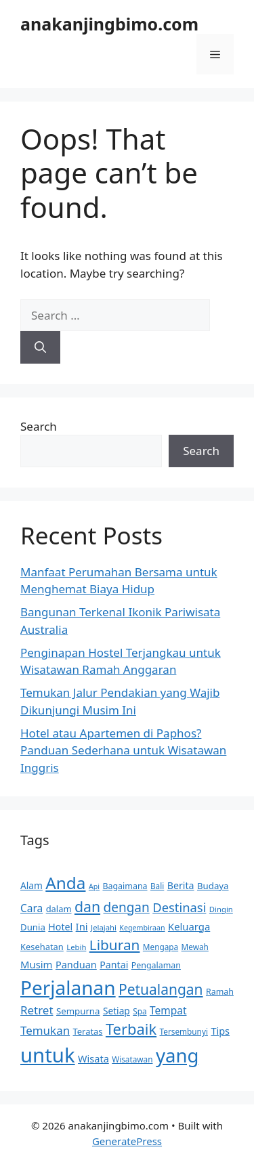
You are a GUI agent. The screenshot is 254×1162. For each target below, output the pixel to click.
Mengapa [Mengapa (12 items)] (160, 946)
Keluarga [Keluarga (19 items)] (189, 926)
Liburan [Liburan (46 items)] (114, 944)
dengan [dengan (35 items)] (127, 907)
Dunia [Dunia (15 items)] (32, 927)
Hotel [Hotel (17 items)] (60, 926)
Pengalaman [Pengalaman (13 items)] (156, 965)
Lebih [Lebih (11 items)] (76, 947)
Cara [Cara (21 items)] (31, 908)
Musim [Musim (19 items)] (36, 964)
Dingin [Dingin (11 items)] (221, 909)
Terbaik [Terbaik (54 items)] (131, 1029)
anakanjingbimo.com (109, 23)
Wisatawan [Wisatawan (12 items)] (132, 1059)
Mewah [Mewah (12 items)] (195, 946)
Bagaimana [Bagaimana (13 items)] (124, 886)
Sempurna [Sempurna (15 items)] (78, 1011)
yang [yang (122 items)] (177, 1055)
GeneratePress (127, 1141)
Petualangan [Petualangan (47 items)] (161, 989)
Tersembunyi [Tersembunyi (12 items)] (184, 1031)
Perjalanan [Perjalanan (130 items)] (68, 987)
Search (38, 426)
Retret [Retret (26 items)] (37, 1010)
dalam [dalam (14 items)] (59, 909)
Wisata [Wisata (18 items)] (93, 1058)
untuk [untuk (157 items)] (47, 1055)
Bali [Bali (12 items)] (157, 885)
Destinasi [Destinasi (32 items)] (179, 907)
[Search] (40, 347)
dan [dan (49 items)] (87, 906)
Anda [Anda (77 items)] (65, 883)
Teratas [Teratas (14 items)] (88, 1031)
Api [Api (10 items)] (94, 886)
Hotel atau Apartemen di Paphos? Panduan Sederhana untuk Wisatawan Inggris (123, 750)
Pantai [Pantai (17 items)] (114, 964)
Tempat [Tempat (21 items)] (168, 1010)
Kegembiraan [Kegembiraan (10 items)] (142, 927)
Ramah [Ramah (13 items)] (220, 991)
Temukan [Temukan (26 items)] (45, 1030)
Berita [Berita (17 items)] (180, 885)
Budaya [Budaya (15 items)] (213, 886)
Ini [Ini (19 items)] (82, 926)
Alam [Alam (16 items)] (31, 885)
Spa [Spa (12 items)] (139, 1011)
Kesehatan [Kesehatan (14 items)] (42, 947)
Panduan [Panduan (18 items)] (76, 964)
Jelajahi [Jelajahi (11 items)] (104, 927)
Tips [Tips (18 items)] (220, 1030)
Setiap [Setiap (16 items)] (116, 1010)
